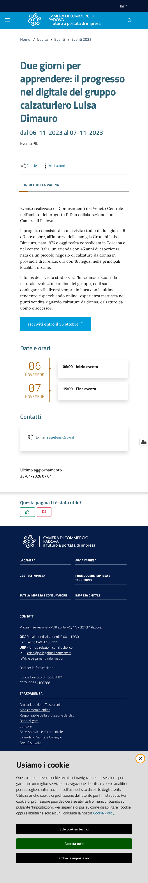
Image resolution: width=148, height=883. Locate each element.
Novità (42, 39)
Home (25, 39)
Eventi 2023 (81, 39)
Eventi (59, 39)
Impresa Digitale (87, 595)
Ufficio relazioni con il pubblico (50, 647)
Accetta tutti (74, 843)
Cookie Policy (103, 813)
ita (124, 6)
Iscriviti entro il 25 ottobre (55, 324)
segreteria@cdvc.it (60, 437)
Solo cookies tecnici (74, 829)
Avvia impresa (85, 560)
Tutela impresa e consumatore (43, 595)
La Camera (27, 560)
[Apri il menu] (7, 20)
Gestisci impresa (32, 575)
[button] (129, 20)
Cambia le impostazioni (74, 858)
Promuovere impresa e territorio (92, 577)
